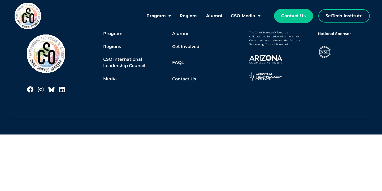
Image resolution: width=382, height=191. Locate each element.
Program (158, 16)
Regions (189, 15)
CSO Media (246, 16)
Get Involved (185, 46)
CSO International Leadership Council (124, 62)
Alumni (214, 15)
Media (110, 78)
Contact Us (184, 78)
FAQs (178, 62)
